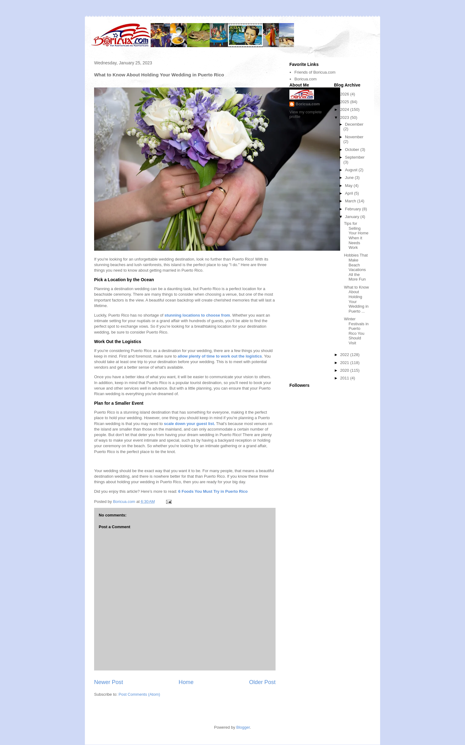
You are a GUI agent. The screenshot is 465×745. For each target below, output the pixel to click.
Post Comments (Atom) (139, 694)
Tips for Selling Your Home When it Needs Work (356, 235)
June (350, 177)
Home (186, 682)
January (352, 216)
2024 (345, 109)
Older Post (262, 682)
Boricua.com (305, 79)
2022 (345, 354)
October (352, 149)
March (351, 201)
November (354, 137)
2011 (345, 378)
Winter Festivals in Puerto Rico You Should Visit (356, 331)
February (353, 209)
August (352, 170)
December (354, 124)
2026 (345, 94)
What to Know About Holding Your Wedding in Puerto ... (356, 299)
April (349, 193)
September (355, 157)
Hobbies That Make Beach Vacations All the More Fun (356, 267)
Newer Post (108, 682)
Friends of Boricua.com (315, 72)
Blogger (243, 727)
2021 (345, 362)
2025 (345, 101)
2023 (345, 117)
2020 (345, 370)
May (349, 185)
